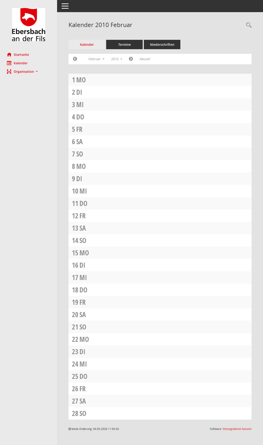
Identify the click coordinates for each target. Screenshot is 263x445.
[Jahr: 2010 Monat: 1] (75, 59)
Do (80, 116)
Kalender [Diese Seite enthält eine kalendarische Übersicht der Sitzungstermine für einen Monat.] (17, 63)
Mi (80, 104)
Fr (79, 129)
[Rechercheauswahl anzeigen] (248, 25)
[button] (28, 71)
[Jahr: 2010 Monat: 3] (131, 59)
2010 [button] (116, 59)
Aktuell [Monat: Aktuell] (145, 59)
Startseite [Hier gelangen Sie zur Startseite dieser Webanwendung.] (18, 54)
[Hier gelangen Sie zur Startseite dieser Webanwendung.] (28, 24)
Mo (81, 79)
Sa (79, 141)
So (79, 154)
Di (79, 92)
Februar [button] (96, 59)
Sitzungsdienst (237, 429)
